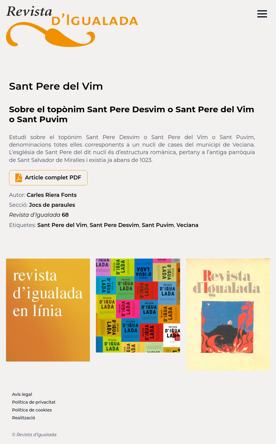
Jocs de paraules (52, 205)
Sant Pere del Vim (62, 225)
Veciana (187, 225)
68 (39, 215)
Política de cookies (32, 410)
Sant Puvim (158, 225)
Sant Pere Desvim (114, 225)
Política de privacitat (34, 402)
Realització (23, 418)
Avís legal (22, 394)
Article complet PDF (53, 177)
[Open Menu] (262, 14)
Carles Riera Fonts (52, 195)
